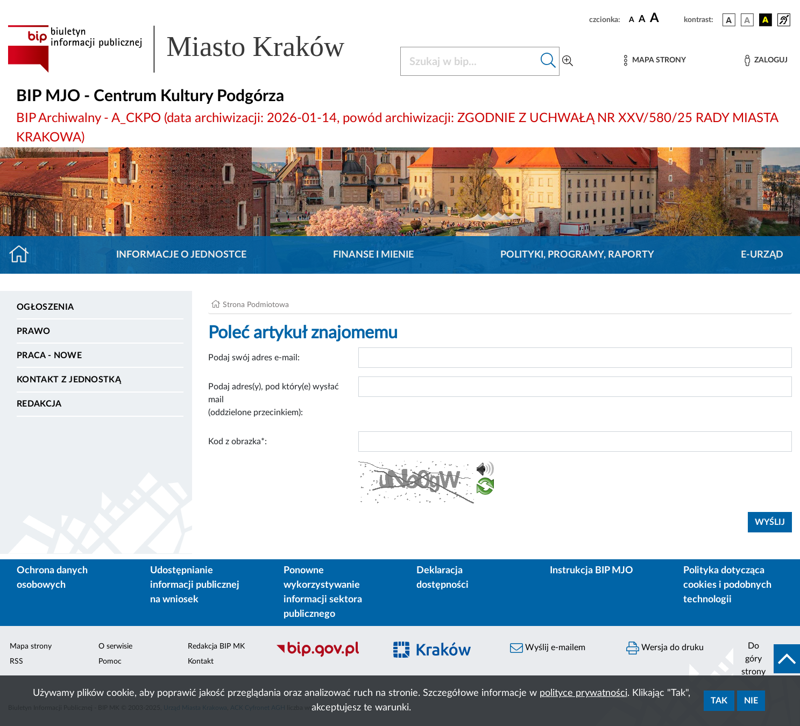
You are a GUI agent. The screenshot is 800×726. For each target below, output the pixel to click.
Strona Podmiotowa (256, 305)
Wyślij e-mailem (547, 648)
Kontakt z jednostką (69, 379)
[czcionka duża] (665, 18)
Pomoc (110, 661)
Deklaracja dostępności (442, 578)
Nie (751, 700)
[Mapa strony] (655, 60)
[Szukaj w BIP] (469, 61)
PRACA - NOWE (49, 355)
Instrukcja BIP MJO (591, 570)
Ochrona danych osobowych (52, 578)
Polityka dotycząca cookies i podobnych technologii (727, 585)
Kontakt (201, 661)
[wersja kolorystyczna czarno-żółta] (765, 20)
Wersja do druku (665, 648)
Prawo (34, 331)
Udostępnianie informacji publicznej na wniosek (194, 585)
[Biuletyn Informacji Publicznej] (325, 655)
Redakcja (39, 404)
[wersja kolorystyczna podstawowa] (729, 20)
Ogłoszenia (45, 307)
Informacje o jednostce (181, 255)
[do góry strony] (766, 658)
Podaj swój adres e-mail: (254, 357)
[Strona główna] (23, 254)
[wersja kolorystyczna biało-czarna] (747, 20)
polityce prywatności (583, 693)
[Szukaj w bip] (548, 61)
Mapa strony (31, 646)
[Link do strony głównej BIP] (191, 49)
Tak (719, 700)
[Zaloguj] (766, 60)
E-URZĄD (762, 255)
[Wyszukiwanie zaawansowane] (567, 61)
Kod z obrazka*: (237, 441)
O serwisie (115, 646)
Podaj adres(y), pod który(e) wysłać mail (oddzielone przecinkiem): (273, 399)
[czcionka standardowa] (631, 19)
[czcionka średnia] (642, 19)
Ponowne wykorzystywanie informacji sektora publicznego (323, 592)
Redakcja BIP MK (216, 646)
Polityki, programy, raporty (577, 255)
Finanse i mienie (373, 255)
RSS (16, 661)
